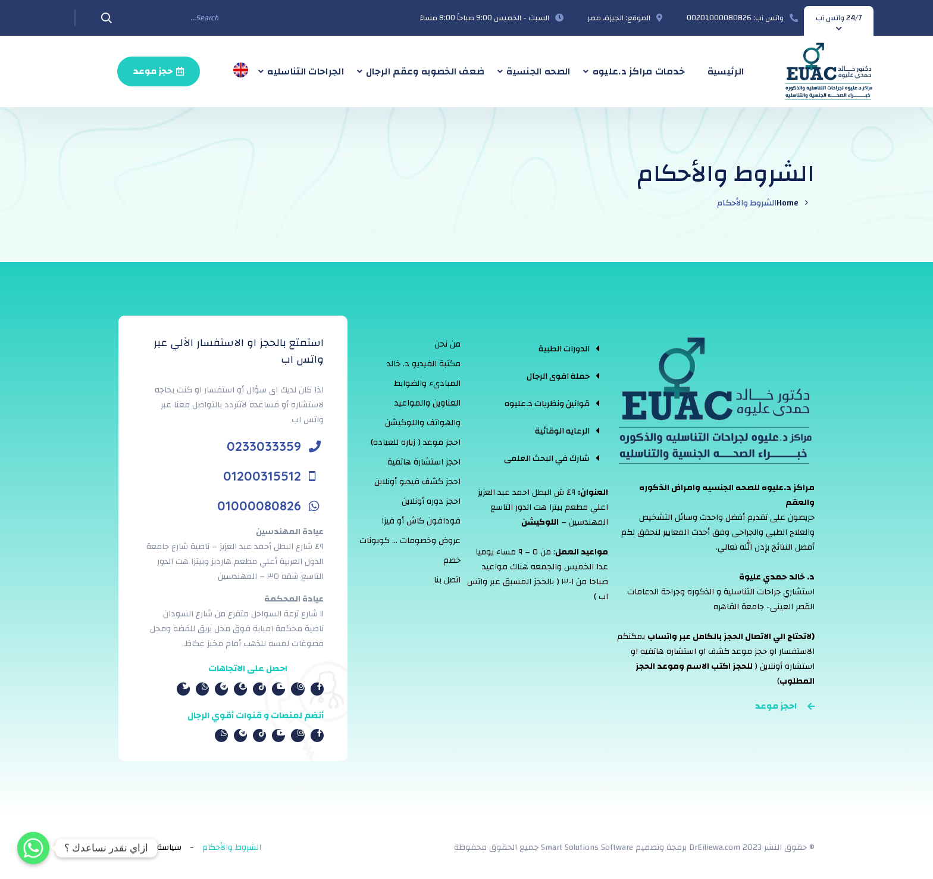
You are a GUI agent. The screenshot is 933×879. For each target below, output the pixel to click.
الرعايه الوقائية (562, 431)
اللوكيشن (540, 522)
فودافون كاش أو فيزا (421, 521)
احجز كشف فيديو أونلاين (417, 482)
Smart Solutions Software (587, 847)
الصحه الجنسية (538, 71)
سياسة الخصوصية (149, 847)
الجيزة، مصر (605, 18)
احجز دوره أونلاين (431, 501)
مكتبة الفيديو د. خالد (424, 364)
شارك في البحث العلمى (547, 458)
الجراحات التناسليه (305, 71)
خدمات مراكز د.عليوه (639, 71)
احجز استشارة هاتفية (424, 462)
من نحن (447, 344)
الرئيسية (725, 71)
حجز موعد (158, 71)
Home (788, 203)
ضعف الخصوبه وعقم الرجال (425, 71)
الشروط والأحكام (231, 847)
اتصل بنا (447, 580)
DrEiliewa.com (714, 847)
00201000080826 (719, 18)
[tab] (551, 348)
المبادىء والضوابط (427, 383)
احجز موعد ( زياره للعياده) (416, 442)
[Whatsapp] (33, 848)
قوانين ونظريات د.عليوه (547, 404)
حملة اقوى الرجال (558, 376)
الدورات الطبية (564, 349)
